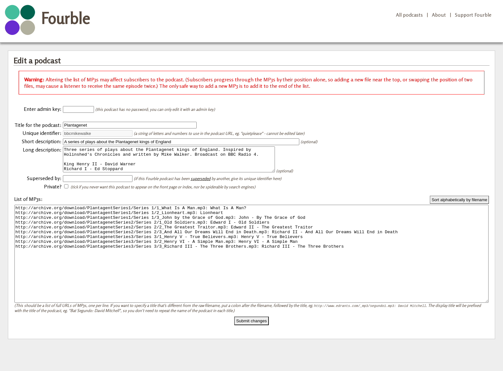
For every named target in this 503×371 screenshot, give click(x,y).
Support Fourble (473, 15)
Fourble (65, 18)
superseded (200, 183)
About (439, 15)
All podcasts (409, 15)
